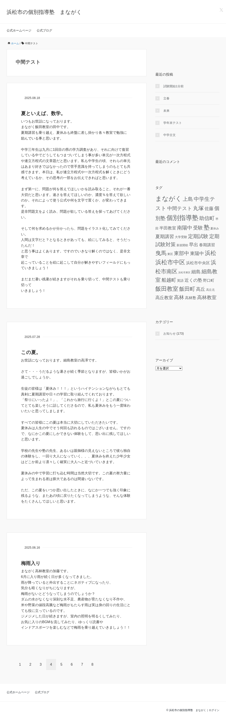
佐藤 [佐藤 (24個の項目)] (209, 208)
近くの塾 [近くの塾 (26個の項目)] (193, 280)
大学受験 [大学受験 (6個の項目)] (181, 237)
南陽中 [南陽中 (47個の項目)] (184, 228)
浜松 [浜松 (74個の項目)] (210, 253)
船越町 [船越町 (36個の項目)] (169, 280)
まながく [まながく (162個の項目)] (168, 198)
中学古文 (169, 135)
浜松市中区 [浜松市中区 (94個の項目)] (170, 262)
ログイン (214, 710)
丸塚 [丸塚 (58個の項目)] (198, 208)
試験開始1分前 (173, 86)
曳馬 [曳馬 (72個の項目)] (160, 253)
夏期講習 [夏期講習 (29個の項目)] (164, 236)
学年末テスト (172, 123)
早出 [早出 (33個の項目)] (193, 244)
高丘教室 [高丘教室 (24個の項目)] (164, 297)
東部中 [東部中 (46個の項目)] (181, 253)
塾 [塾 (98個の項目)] (207, 227)
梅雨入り (31, 563)
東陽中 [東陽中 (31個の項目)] (197, 253)
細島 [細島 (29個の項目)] (196, 271)
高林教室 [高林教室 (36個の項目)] (207, 297)
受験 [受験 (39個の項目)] (198, 228)
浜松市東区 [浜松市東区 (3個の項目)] (184, 272)
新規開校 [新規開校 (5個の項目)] (182, 245)
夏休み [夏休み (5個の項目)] (214, 228)
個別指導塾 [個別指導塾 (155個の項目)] (182, 217)
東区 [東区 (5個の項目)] (170, 254)
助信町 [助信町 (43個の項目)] (207, 218)
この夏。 (31, 352)
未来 (166, 110)
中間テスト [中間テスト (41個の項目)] (179, 208)
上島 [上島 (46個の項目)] (188, 199)
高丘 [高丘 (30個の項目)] (200, 289)
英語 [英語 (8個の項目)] (180, 280)
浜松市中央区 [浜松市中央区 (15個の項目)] (198, 263)
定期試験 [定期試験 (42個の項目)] (198, 236)
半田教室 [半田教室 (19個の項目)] (167, 228)
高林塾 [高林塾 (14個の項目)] (190, 298)
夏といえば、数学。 (43, 113)
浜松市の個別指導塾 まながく (44, 12)
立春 (166, 98)
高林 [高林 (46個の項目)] (179, 297)
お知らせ (169, 333)
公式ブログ (44, 30)
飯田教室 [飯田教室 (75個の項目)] (166, 289)
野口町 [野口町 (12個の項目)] (208, 280)
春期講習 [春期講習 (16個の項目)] (207, 245)
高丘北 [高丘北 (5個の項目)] (210, 289)
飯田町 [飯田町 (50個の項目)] (187, 289)
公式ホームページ (19, 30)
